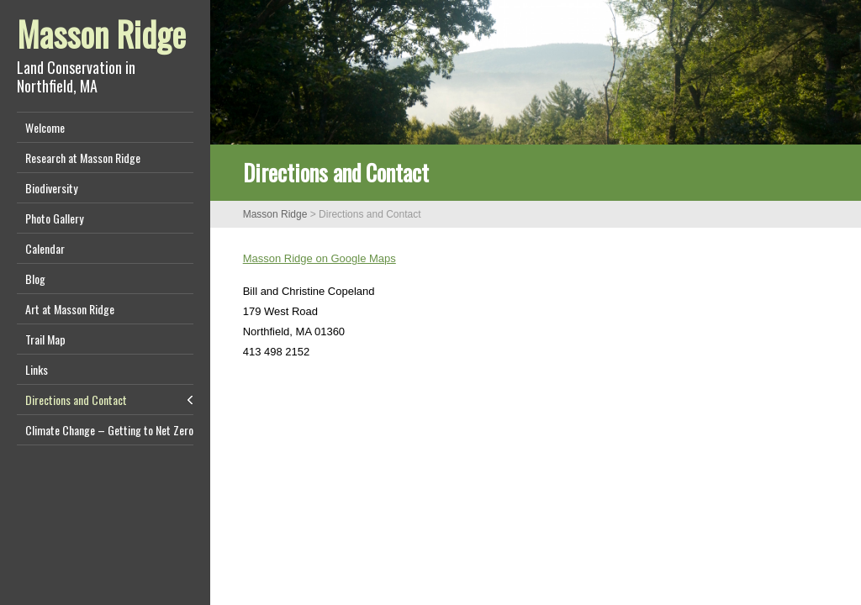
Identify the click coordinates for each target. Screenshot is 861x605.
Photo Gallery (54, 218)
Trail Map (45, 339)
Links (36, 369)
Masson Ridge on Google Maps (319, 258)
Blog (35, 278)
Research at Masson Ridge (82, 157)
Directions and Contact (76, 399)
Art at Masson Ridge (69, 309)
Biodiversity (51, 188)
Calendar (45, 248)
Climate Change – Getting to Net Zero (109, 430)
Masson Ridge (101, 33)
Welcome (45, 127)
